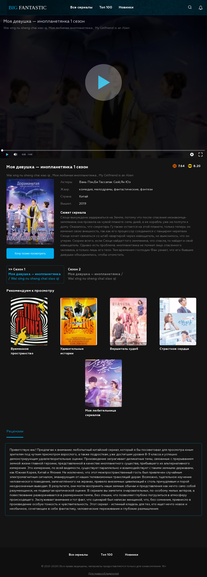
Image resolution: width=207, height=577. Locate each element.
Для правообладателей (103, 573)
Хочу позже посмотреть (30, 253)
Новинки (126, 7)
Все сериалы (81, 7)
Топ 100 (105, 7)
